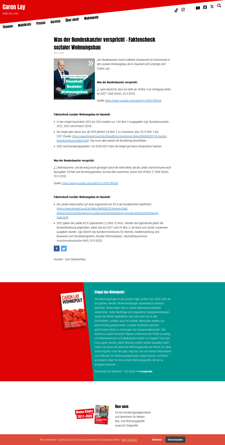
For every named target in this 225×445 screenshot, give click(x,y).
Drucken (58, 259)
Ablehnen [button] (157, 439)
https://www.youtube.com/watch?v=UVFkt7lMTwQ (133, 100)
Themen (56, 34)
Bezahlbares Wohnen (66, 34)
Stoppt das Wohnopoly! (110, 292)
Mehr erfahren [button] (129, 439)
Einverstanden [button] (175, 439)
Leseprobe (146, 371)
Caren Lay (14, 6)
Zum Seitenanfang (75, 259)
